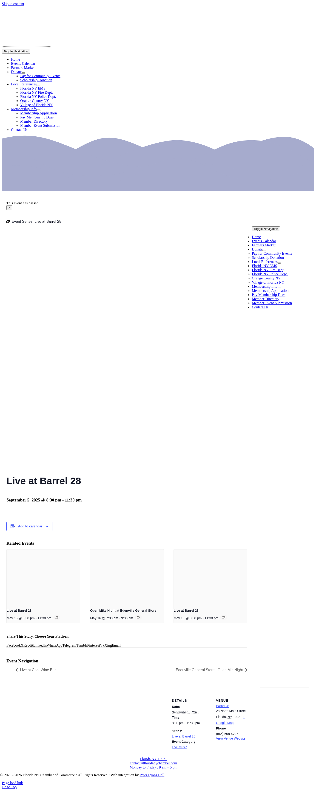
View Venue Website (230, 738)
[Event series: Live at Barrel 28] (56, 617)
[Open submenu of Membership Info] (38, 110)
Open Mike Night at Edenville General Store (123, 610)
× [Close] (9, 207)
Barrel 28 (222, 706)
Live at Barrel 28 (19, 610)
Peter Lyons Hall (152, 775)
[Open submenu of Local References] (38, 85)
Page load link (12, 783)
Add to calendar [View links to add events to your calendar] (30, 526)
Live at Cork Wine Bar (38, 670)
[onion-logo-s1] (26, 43)
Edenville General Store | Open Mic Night (209, 670)
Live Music (179, 747)
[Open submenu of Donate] (23, 73)
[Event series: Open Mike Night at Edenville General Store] (138, 617)
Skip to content (13, 4)
